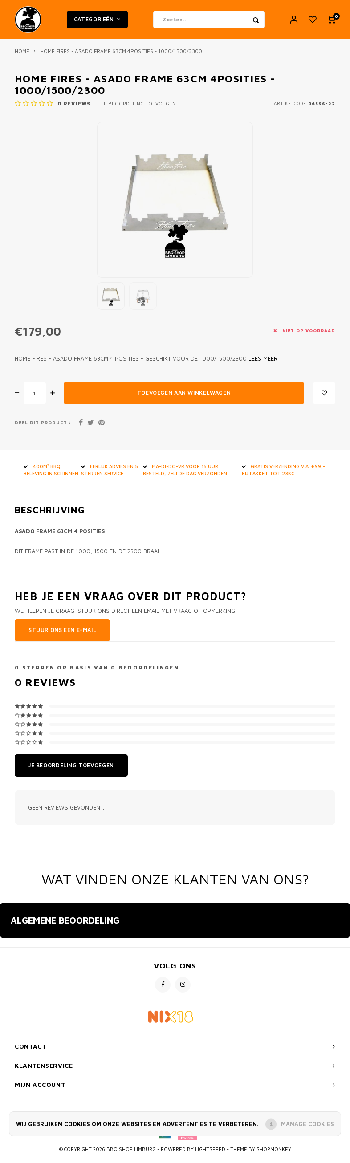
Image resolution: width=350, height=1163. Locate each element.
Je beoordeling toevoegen (139, 109)
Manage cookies (307, 1123)
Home (22, 57)
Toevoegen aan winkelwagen (184, 398)
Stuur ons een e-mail (62, 635)
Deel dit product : (43, 427)
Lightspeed (210, 1155)
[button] (7, 953)
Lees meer (262, 364)
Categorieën (97, 22)
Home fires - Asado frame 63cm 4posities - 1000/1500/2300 (121, 57)
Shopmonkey (273, 1155)
